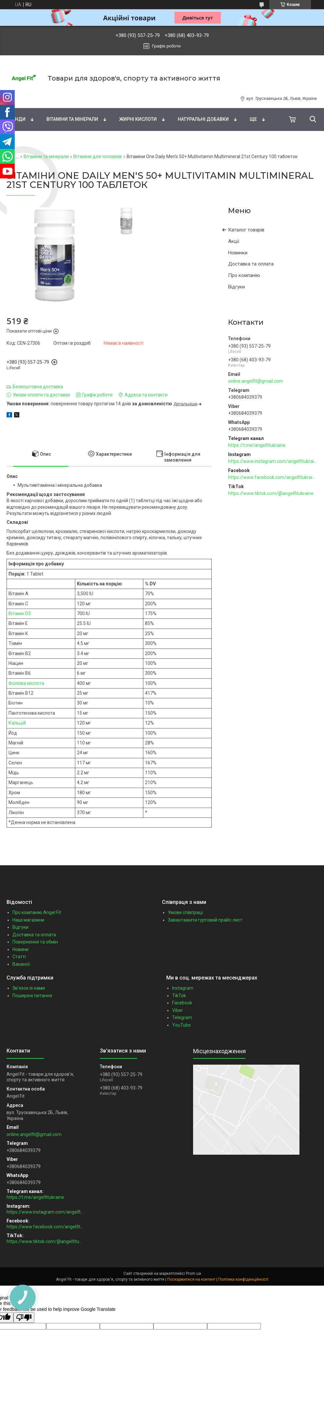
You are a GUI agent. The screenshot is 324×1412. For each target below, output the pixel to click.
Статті (19, 956)
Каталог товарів (246, 230)
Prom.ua (193, 1273)
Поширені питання (32, 995)
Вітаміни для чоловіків (97, 156)
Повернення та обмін (35, 941)
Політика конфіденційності (243, 1279)
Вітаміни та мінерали (72, 119)
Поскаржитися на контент (191, 1279)
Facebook (182, 1002)
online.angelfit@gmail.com (255, 381)
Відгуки (236, 287)
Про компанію (244, 275)
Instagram (182, 988)
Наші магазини (28, 920)
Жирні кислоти (138, 119)
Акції (233, 241)
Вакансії (21, 964)
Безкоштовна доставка (38, 386)
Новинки (237, 253)
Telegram (182, 1017)
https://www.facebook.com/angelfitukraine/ (272, 477)
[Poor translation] (23, 1317)
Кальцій (17, 722)
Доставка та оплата (251, 264)
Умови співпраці (185, 912)
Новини (20, 949)
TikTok (179, 995)
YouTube (181, 1025)
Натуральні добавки (203, 119)
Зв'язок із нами (28, 988)
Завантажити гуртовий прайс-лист (205, 920)
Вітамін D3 (20, 613)
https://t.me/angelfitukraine (257, 445)
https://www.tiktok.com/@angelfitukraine (271, 493)
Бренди (16, 119)
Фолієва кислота (26, 683)
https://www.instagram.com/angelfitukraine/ (272, 461)
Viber (177, 1010)
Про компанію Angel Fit (36, 912)
